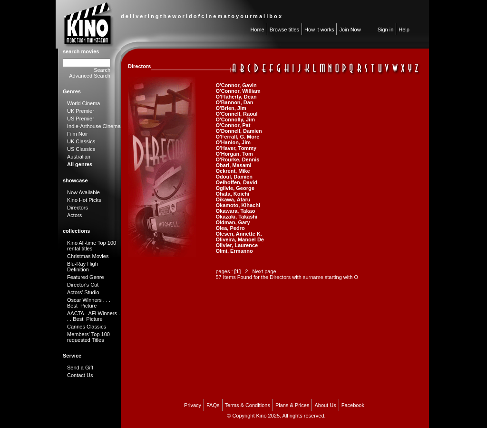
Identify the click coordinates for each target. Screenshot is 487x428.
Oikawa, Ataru (232, 199)
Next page (264, 271)
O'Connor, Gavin (235, 85)
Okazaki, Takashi (236, 216)
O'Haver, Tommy (235, 148)
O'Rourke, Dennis (237, 159)
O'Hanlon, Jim (233, 142)
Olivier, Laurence (236, 245)
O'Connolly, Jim (234, 119)
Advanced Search (89, 76)
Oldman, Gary (232, 222)
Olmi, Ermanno (234, 251)
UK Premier (80, 111)
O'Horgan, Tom (234, 154)
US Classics (81, 149)
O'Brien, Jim (230, 108)
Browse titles (284, 29)
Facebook (352, 405)
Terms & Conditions (247, 405)
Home (257, 29)
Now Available (83, 192)
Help (404, 29)
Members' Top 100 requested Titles (88, 337)
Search (102, 70)
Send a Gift (80, 367)
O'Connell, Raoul (236, 114)
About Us (325, 405)
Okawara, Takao (235, 211)
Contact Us (80, 375)
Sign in (386, 29)
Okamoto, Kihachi (237, 205)
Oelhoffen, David (236, 182)
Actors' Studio (83, 292)
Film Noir (77, 134)
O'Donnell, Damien (238, 131)
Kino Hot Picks (84, 200)
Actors (74, 215)
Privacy (192, 405)
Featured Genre (85, 277)
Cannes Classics (86, 326)
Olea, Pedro (229, 228)
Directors (77, 207)
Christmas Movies (87, 256)
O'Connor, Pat (232, 125)
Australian (78, 156)
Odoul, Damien (234, 176)
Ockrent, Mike (232, 171)
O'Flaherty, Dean (235, 97)
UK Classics (81, 141)
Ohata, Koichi (232, 194)
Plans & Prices (292, 405)
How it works (319, 29)
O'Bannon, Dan (234, 102)
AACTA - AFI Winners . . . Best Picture (93, 316)
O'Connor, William (237, 91)
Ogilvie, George (234, 188)
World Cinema (83, 103)
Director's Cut (82, 285)
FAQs (213, 405)
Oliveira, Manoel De (239, 239)
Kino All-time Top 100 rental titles (91, 245)
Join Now (349, 29)
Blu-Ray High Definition (82, 266)
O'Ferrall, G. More (237, 136)
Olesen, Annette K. (238, 234)
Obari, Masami (233, 165)
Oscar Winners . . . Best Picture (88, 303)
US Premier (80, 118)
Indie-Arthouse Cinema (94, 126)
